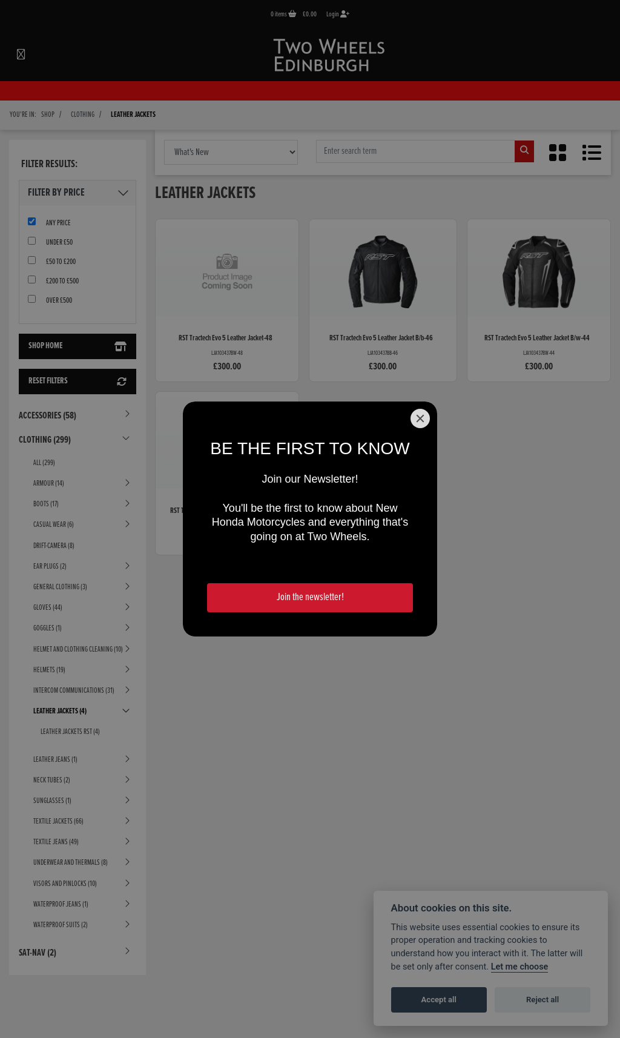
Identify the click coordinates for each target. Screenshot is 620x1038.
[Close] (420, 418)
